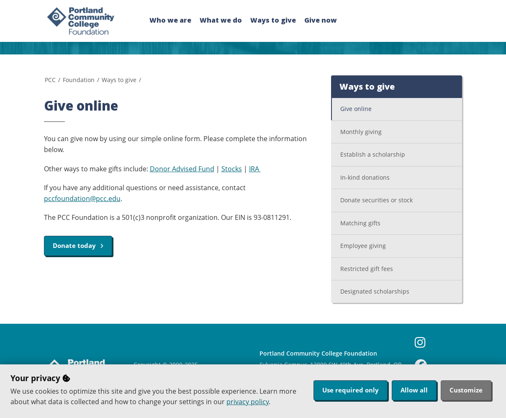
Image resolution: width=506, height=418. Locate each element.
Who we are (170, 20)
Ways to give (273, 20)
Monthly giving (361, 132)
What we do (221, 20)
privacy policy (247, 401)
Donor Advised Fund (182, 168)
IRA (255, 168)
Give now (320, 20)
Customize (466, 390)
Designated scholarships (374, 291)
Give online (356, 109)
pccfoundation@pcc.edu (82, 198)
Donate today (78, 245)
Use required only (350, 390)
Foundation (79, 80)
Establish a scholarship (372, 154)
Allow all (414, 390)
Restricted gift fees (366, 269)
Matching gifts (360, 223)
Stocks (231, 168)
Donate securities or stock (376, 200)
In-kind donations (365, 177)
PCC (50, 80)
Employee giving (363, 246)
